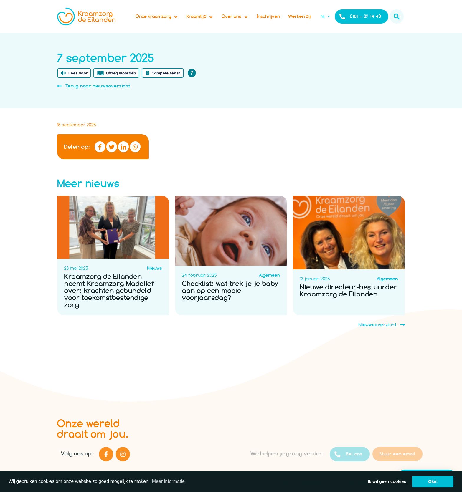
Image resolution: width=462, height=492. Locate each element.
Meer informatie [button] (168, 481)
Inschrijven (268, 16)
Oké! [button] (433, 481)
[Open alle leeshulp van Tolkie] (192, 73)
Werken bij (299, 16)
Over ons (235, 16)
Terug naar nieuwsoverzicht (93, 86)
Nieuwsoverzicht (382, 324)
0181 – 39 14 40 (360, 16)
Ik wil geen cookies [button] (387, 481)
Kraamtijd (200, 16)
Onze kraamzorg (157, 16)
